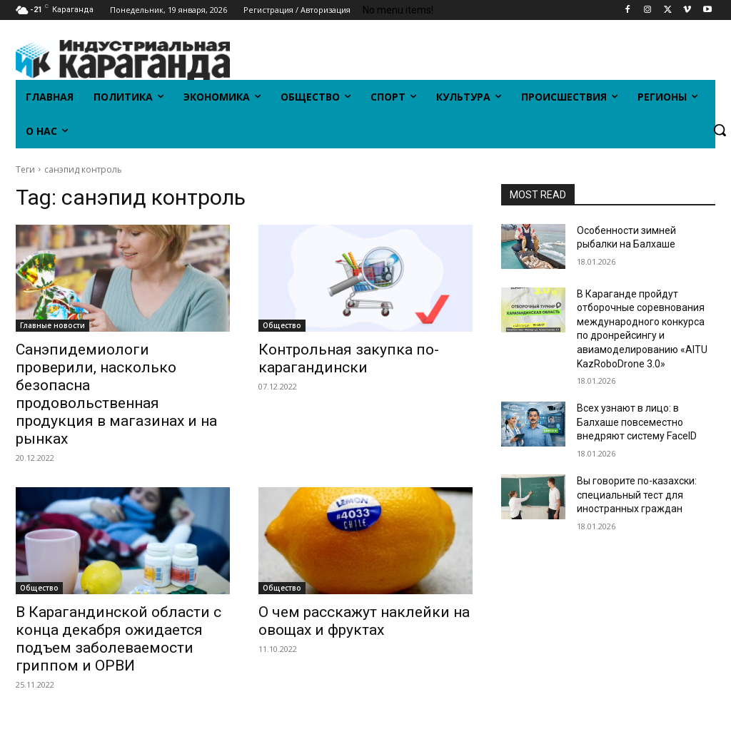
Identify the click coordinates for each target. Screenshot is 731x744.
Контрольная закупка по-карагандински (348, 358)
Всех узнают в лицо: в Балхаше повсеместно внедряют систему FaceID (637, 422)
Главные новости (52, 325)
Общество (282, 325)
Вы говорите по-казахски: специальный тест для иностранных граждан (637, 494)
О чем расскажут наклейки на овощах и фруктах (364, 620)
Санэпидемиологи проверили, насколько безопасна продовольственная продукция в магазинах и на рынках (116, 394)
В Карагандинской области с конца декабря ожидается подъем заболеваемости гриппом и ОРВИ (118, 638)
